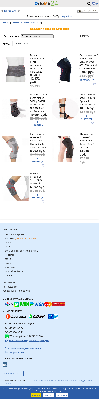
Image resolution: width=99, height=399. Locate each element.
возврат (9, 246)
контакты (10, 267)
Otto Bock (36, 22)
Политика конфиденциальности (49, 391)
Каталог (16, 22)
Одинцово (10, 11)
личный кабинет (14, 271)
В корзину (87, 79)
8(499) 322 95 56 (88, 10)
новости (9, 254)
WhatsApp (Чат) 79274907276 (24, 336)
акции (8, 262)
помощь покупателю (16, 234)
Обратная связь (13, 373)
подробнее (67, 16)
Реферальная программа (16, 290)
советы (9, 275)
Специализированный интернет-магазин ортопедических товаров (47, 382)
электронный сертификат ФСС (21, 250)
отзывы (9, 258)
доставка (21, 238)
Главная (6, 22)
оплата (8, 242)
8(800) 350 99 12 (14, 332)
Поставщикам (10, 286)
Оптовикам (9, 282)
